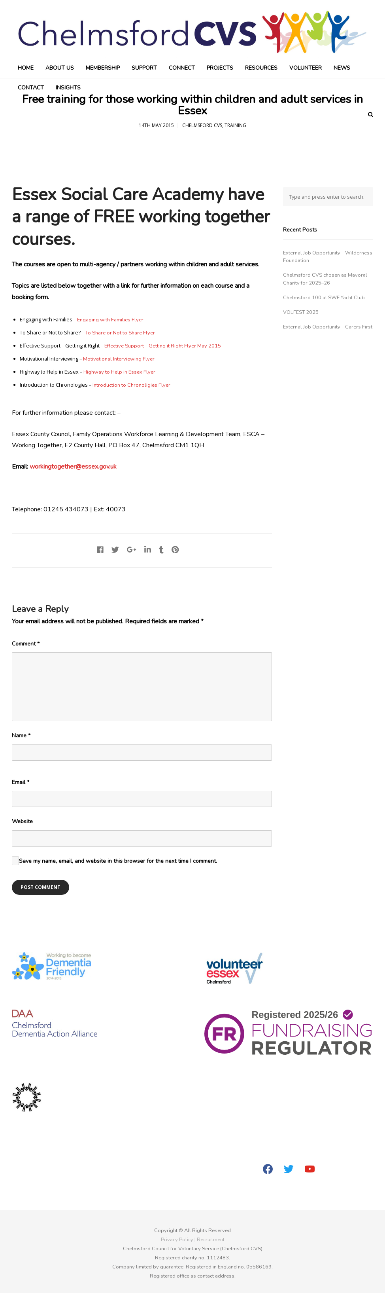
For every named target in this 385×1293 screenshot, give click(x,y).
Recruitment (211, 1239)
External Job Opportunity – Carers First (327, 326)
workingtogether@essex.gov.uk (73, 466)
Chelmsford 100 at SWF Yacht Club (324, 297)
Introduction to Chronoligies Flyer (131, 385)
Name (21, 735)
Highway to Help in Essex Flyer (119, 372)
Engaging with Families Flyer (110, 319)
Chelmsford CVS (202, 125)
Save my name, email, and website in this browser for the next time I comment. (118, 861)
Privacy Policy (177, 1239)
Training (235, 125)
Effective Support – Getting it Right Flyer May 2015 (162, 345)
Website (22, 821)
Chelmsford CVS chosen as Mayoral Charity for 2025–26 (325, 279)
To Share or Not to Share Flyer (120, 332)
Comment (26, 643)
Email (20, 782)
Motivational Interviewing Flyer (119, 359)
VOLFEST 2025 (301, 312)
